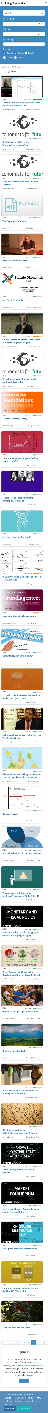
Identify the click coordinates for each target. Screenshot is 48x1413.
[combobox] (24, 44)
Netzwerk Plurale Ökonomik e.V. (30, 1366)
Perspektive (8, 19)
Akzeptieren (24, 1408)
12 (39, 1342)
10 (29, 1342)
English (21, 53)
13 (44, 1342)
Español (31, 53)
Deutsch (10, 53)
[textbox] (24, 44)
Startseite (6, 67)
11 (34, 1342)
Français (10, 57)
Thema (6, 29)
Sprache (7, 49)
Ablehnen (10, 1408)
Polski (20, 57)
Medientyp (8, 40)
